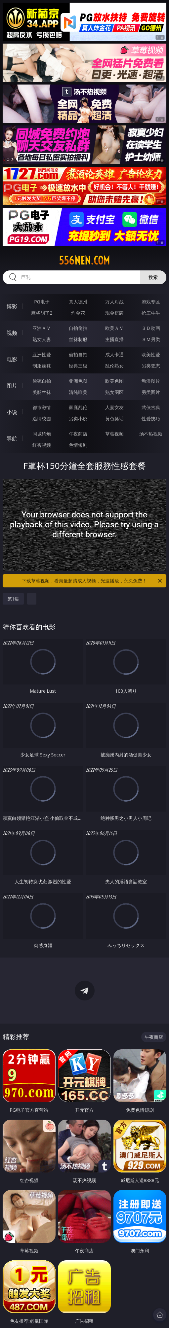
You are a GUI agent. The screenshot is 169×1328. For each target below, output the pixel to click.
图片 (12, 385)
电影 (12, 359)
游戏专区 (151, 301)
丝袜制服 (78, 339)
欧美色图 (114, 381)
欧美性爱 (151, 354)
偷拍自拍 (78, 354)
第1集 (13, 599)
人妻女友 (114, 407)
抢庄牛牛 (151, 313)
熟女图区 (114, 392)
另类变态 (151, 366)
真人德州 (78, 301)
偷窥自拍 (41, 381)
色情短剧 (78, 445)
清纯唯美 (78, 392)
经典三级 (78, 366)
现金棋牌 (114, 313)
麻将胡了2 (41, 313)
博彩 (12, 306)
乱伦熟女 (114, 366)
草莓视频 (114, 434)
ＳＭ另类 (151, 339)
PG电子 (42, 301)
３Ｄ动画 (151, 328)
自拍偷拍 (78, 328)
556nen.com (84, 260)
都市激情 (41, 407)
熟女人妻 (41, 339)
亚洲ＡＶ (41, 328)
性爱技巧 (151, 418)
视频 (12, 332)
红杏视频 (41, 445)
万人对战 (114, 301)
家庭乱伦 (78, 407)
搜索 (153, 277)
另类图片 (151, 392)
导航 (12, 438)
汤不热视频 (150, 434)
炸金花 (78, 313)
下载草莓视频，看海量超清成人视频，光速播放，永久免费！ (92, 581)
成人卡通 (114, 354)
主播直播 (114, 339)
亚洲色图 (78, 381)
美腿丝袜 (41, 392)
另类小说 (78, 418)
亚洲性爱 (41, 354)
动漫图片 (151, 381)
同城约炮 (41, 434)
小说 (12, 412)
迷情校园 (41, 418)
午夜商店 (78, 434)
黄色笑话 (114, 418)
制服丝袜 (41, 366)
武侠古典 (151, 407)
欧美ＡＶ (114, 328)
